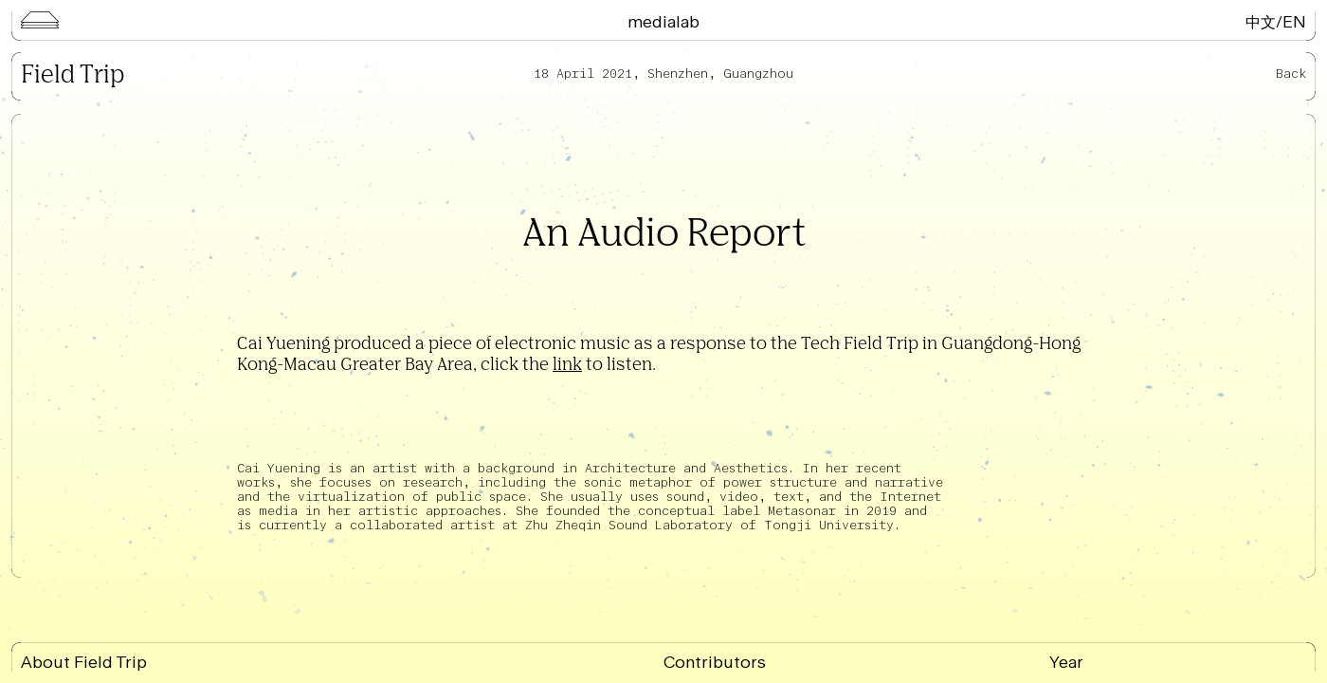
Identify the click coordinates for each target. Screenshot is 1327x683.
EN (1294, 21)
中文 (1260, 21)
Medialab (663, 21)
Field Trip (72, 76)
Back (1291, 73)
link (567, 365)
